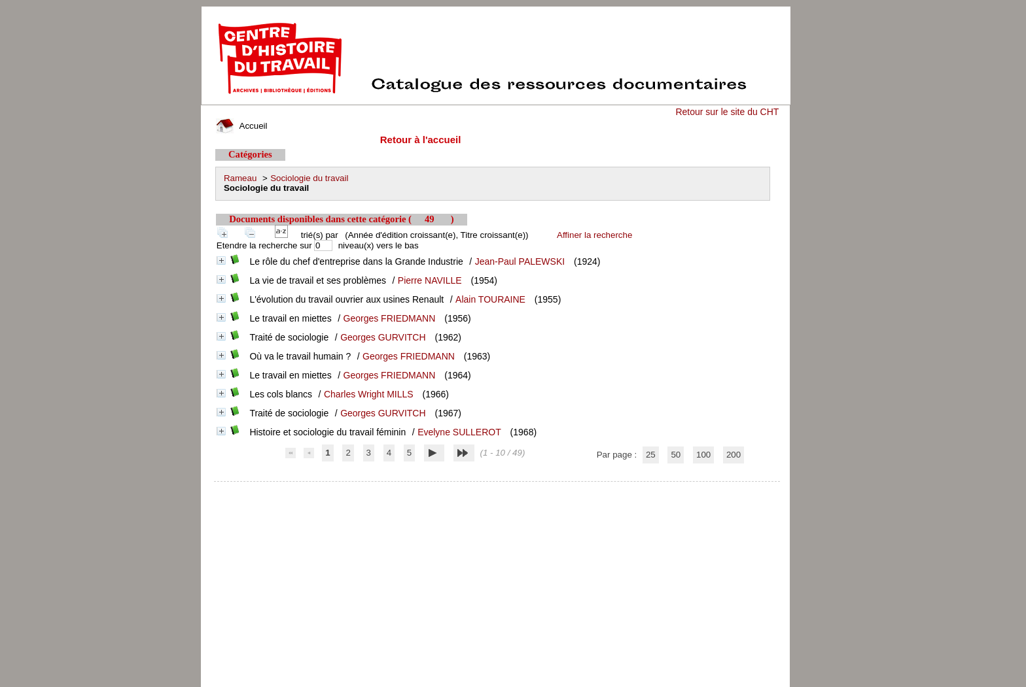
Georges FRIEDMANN (390, 318)
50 (676, 455)
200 (733, 455)
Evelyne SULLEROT (459, 432)
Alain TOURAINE (490, 299)
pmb (497, 490)
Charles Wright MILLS (369, 394)
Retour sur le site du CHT (727, 112)
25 (651, 455)
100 (703, 455)
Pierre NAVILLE (430, 280)
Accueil (241, 126)
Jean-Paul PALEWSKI (520, 261)
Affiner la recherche (594, 235)
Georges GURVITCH (382, 337)
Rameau (240, 178)
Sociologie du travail (309, 178)
